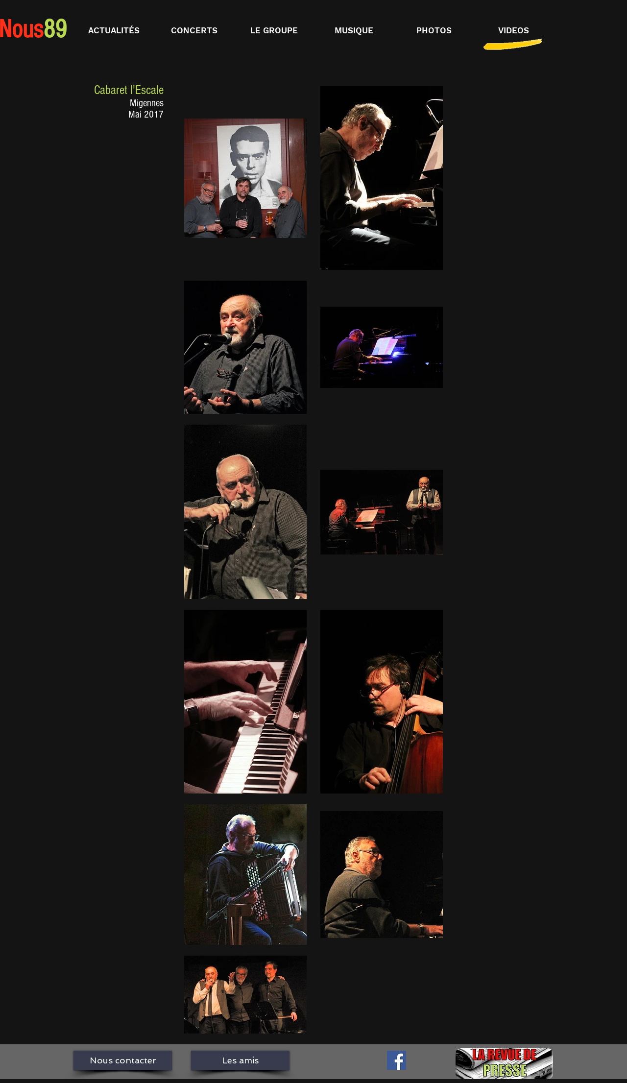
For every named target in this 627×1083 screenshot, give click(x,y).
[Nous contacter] (122, 1060)
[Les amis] (240, 1060)
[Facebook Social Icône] (396, 1060)
